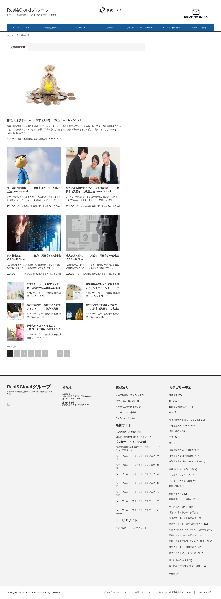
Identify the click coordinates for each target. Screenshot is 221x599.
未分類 (172, 573)
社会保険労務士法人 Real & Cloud (131, 395)
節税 (171, 442)
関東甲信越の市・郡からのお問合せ (185, 524)
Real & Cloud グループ (21, 28)
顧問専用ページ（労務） (180, 499)
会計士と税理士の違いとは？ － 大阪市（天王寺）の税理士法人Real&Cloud (102, 307)
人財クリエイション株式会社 (139, 28)
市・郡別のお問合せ (178, 507)
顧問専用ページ (176, 494)
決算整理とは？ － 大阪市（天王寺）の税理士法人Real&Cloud (34, 257)
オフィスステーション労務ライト (131, 528)
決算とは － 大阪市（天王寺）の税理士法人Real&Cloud (43, 286)
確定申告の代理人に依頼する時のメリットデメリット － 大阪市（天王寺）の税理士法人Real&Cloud (102, 286)
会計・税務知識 (25, 138)
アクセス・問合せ (198, 28)
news (171, 412)
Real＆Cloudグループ (179, 407)
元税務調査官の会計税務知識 (182, 450)
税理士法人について (144, 592)
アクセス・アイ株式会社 (169, 28)
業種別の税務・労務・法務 (181, 469)
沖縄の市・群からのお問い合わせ (184, 552)
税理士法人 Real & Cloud (127, 401)
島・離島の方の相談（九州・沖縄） (185, 566)
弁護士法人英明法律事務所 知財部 (185, 461)
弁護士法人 (110, 28)
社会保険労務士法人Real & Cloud (184, 420)
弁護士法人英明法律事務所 (128, 407)
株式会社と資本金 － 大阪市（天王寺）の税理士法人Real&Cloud (44, 120)
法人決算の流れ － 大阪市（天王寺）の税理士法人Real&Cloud (92, 257)
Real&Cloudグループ (28, 10)
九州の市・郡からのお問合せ (182, 547)
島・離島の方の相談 (178, 560)
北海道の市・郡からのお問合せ (183, 512)
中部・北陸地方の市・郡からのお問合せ (187, 529)
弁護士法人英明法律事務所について (175, 592)
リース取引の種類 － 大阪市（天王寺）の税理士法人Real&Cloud (33, 189)
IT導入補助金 (175, 486)
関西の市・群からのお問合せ (182, 535)
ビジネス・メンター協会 (180, 475)
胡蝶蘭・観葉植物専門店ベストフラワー (134, 437)
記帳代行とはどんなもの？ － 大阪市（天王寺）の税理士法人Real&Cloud (44, 327)
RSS (8, 404)
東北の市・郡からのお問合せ (182, 518)
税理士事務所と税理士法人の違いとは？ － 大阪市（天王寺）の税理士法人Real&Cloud (44, 307)
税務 (35, 138)
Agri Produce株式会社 (126, 418)
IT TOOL (173, 401)
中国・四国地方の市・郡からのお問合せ (187, 541)
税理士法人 (80, 28)
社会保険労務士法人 (51, 28)
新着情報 (173, 395)
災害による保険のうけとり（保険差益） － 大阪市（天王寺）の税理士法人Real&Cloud (92, 189)
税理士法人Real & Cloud (50, 138)
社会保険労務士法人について (116, 592)
